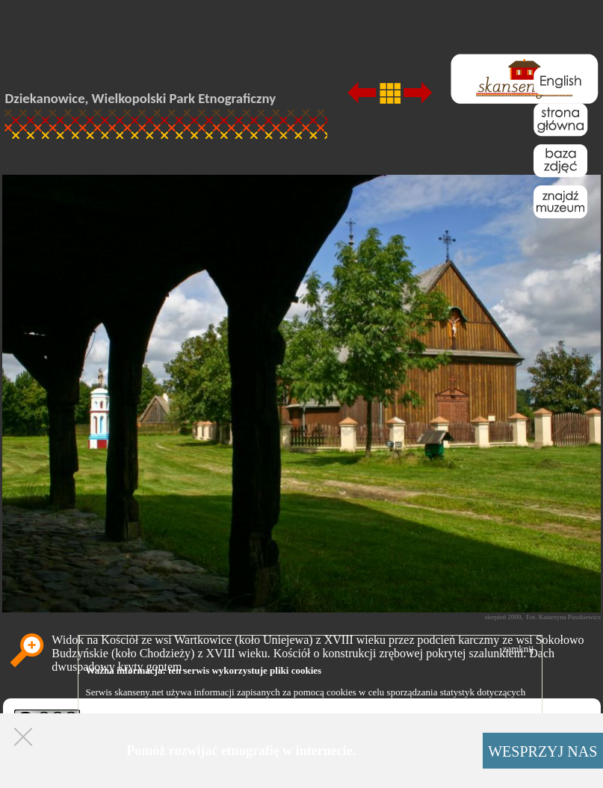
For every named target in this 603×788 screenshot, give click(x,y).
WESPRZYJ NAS (542, 751)
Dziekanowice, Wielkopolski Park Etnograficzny (140, 98)
